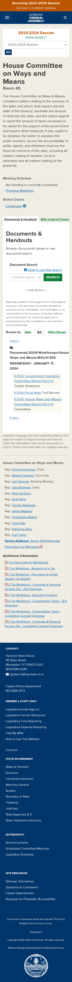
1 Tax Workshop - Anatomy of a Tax (30, 568)
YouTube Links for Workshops (26, 562)
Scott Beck (19, 499)
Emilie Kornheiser (23, 470)
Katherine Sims (22, 529)
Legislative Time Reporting (24, 721)
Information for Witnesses (23, 547)
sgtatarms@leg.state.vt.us (25, 674)
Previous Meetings (20, 191)
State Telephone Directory (23, 820)
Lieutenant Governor (19, 779)
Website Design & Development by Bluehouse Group (36, 947)
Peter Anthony (21, 493)
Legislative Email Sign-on (22, 709)
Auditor (11, 791)
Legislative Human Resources (25, 715)
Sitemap (11, 881)
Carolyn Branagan (24, 505)
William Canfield (23, 476)
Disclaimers (26, 881)
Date (28, 332)
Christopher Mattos (24, 517)
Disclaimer (12, 750)
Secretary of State (18, 796)
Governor (12, 773)
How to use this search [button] (43, 270)
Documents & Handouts (20, 219)
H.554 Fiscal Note (28, 393)
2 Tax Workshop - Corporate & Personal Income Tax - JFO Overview (33, 587)
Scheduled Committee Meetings (27, 849)
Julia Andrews (21, 487)
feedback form (27, 923)
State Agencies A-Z (19, 814)
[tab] (21, 219)
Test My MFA (14, 733)
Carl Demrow (20, 481)
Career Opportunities (20, 893)
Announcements (17, 843)
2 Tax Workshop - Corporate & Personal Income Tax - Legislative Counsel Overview (34, 624)
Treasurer (12, 802)
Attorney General (17, 785)
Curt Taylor (19, 535)
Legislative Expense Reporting (26, 727)
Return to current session (36, 8)
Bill (39, 332)
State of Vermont (17, 767)
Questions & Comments (21, 887)
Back (14, 341)
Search (53, 277)
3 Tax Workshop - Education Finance (31, 595)
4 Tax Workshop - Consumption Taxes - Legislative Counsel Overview (33, 614)
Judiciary (12, 808)
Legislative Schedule (20, 855)
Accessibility (46, 899)
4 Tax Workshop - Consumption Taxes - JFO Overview (36, 603)
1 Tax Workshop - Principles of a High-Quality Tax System (31, 577)
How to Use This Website (22, 739)
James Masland (22, 511)
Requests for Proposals (21, 899)
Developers (36, 932)
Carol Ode (18, 523)
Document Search (36, 268)
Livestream (14, 206)
